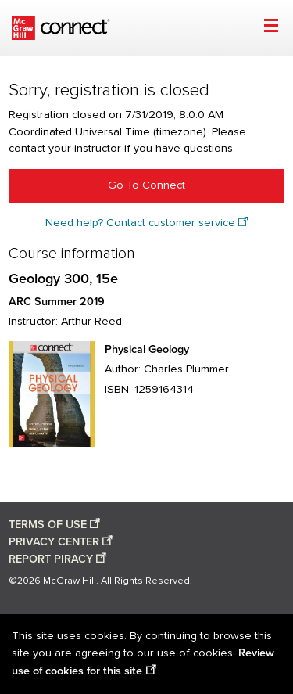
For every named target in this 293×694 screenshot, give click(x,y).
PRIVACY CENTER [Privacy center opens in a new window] (54, 541)
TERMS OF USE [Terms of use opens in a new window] (48, 524)
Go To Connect (146, 185)
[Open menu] (270, 27)
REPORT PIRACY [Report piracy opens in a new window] (51, 559)
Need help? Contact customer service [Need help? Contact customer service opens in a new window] (140, 223)
